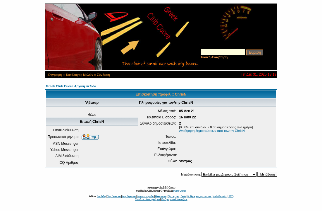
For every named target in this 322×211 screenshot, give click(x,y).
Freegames (160, 196)
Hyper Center (179, 190)
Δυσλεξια (101, 196)
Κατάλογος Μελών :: (81, 74)
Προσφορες (173, 196)
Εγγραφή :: (56, 74)
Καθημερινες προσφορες (199, 196)
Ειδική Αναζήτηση (214, 57)
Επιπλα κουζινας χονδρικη (147, 199)
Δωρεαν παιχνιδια (145, 196)
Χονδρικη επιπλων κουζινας (174, 199)
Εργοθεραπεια (114, 196)
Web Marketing (220, 196)
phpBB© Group (167, 187)
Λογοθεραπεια (129, 196)
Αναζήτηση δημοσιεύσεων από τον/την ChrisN (212, 130)
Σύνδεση (103, 74)
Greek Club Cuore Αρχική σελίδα (71, 86)
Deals (183, 196)
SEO (230, 196)
